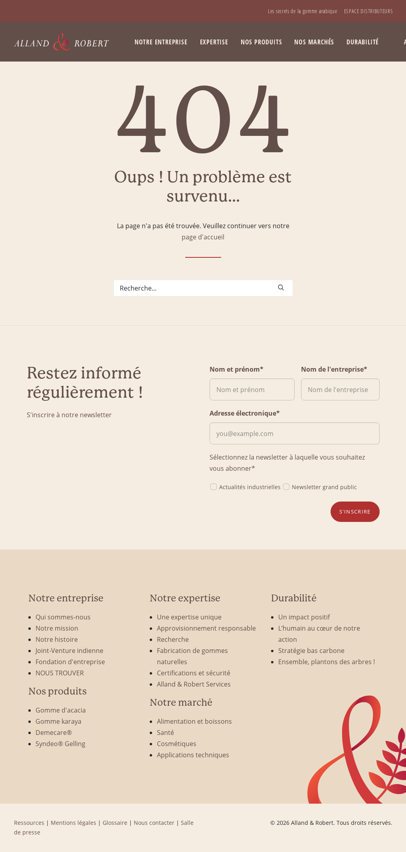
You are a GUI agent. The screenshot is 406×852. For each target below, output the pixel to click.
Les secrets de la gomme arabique (302, 11)
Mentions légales (73, 822)
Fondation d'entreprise (70, 661)
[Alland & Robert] (61, 42)
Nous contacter (154, 822)
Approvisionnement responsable (206, 628)
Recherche (173, 639)
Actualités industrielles (245, 486)
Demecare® (54, 732)
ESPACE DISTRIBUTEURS (368, 11)
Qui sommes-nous (63, 617)
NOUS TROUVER (60, 673)
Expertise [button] (214, 42)
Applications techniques (193, 754)
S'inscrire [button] (355, 511)
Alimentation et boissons (194, 721)
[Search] (203, 288)
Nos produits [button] (261, 42)
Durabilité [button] (363, 42)
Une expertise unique (189, 617)
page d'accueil (203, 237)
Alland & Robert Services (194, 684)
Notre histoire (57, 639)
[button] (281, 287)
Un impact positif (304, 617)
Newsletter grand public (319, 486)
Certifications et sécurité (193, 673)
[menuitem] (302, 11)
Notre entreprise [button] (161, 42)
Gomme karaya (58, 721)
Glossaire (115, 822)
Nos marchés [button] (314, 42)
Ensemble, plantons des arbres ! (326, 661)
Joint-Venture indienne (69, 650)
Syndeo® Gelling (60, 743)
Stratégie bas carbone (311, 650)
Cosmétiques (176, 743)
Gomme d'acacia (61, 710)
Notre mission (57, 628)
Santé (165, 732)
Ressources (29, 822)
